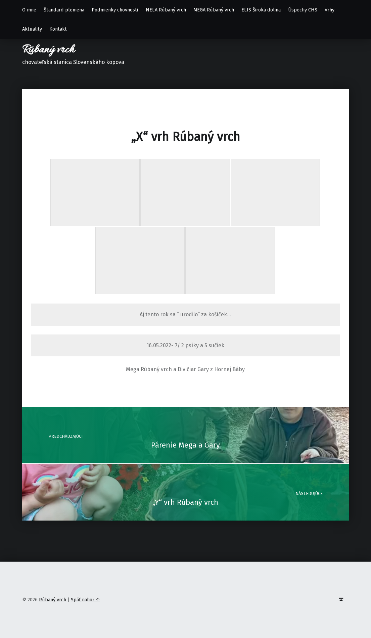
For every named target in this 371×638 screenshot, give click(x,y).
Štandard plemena (64, 10)
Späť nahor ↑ (85, 600)
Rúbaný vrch (48, 50)
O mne (29, 10)
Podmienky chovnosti (115, 10)
